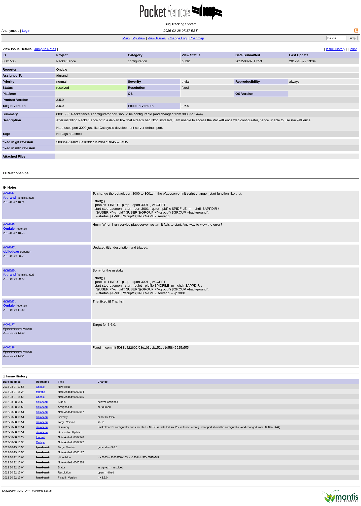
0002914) (10, 193)
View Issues (157, 38)
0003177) (10, 324)
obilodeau (11, 251)
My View (138, 38)
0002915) (10, 224)
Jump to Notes (45, 49)
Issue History (335, 49)
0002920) (10, 270)
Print (353, 49)
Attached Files (14, 156)
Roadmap (196, 38)
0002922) (10, 301)
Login (26, 31)
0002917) (10, 247)
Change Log (177, 38)
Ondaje (9, 228)
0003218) (10, 347)
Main (126, 38)
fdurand (9, 197)
